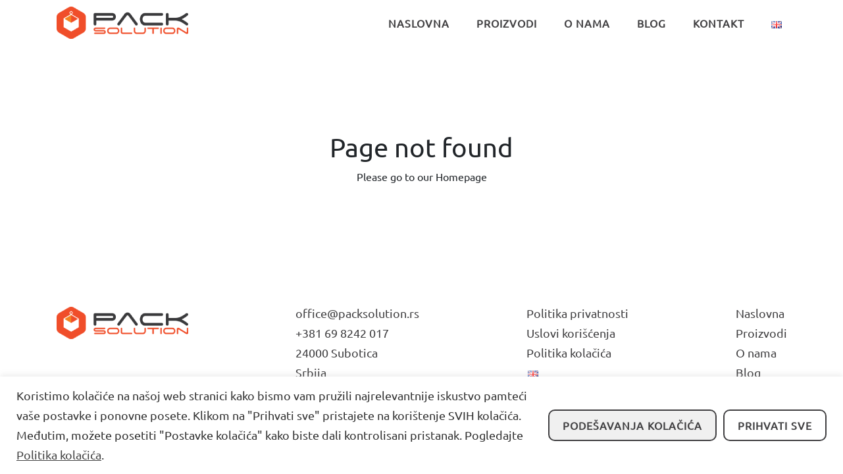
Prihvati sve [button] (775, 425)
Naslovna (760, 313)
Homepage (461, 176)
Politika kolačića (58, 454)
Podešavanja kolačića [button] (632, 425)
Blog (748, 372)
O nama (756, 352)
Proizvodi (761, 333)
